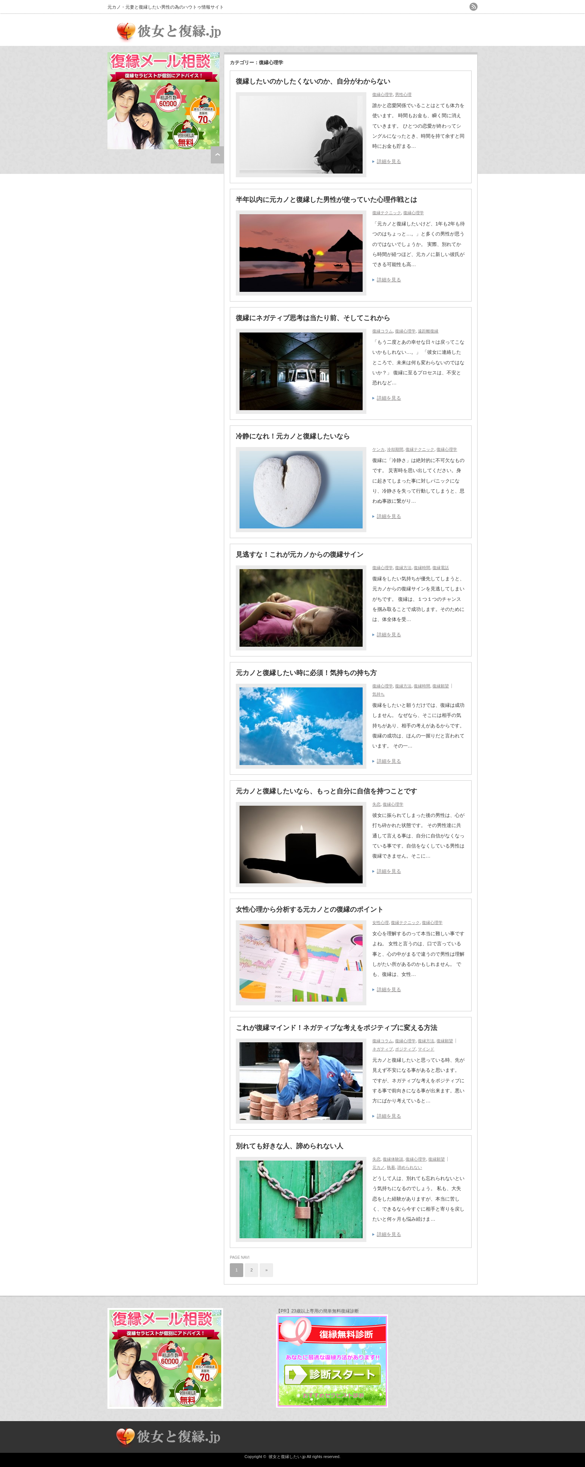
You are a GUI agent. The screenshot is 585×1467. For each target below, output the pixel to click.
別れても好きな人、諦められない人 (289, 1146)
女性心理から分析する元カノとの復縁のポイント (310, 909)
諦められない (409, 1167)
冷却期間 (395, 449)
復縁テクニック (386, 212)
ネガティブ (382, 1049)
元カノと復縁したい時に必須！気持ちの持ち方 (306, 673)
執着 (391, 1167)
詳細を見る (389, 161)
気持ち (378, 694)
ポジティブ (405, 1049)
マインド (426, 1049)
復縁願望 (440, 686)
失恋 (376, 804)
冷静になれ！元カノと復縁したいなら (293, 436)
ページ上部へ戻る (217, 154)
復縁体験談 (393, 1159)
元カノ (378, 1167)
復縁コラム (382, 331)
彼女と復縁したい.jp (287, 1456)
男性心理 (403, 94)
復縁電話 (440, 567)
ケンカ (378, 449)
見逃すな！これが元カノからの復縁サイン (299, 554)
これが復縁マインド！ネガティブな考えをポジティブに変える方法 (336, 1027)
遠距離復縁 (428, 331)
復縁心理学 (382, 94)
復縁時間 (422, 567)
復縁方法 (403, 567)
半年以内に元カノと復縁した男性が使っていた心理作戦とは (330, 199)
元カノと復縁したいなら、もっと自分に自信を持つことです (326, 791)
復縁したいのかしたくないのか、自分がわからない (313, 81)
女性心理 (380, 922)
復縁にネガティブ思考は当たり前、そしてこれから (313, 318)
